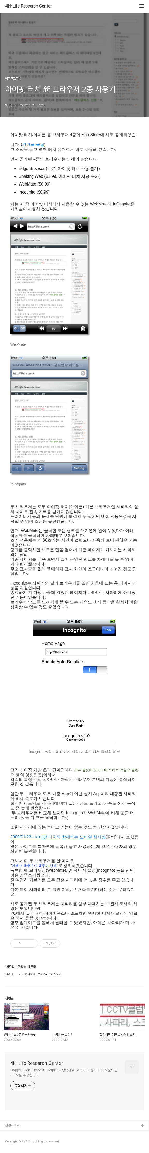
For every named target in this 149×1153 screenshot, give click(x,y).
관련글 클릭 (33, 144)
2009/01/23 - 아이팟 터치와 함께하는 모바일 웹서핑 (58, 837)
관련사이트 (12, 1125)
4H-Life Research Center (28, 6)
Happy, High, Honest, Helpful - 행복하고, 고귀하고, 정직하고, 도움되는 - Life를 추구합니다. (63, 1072)
